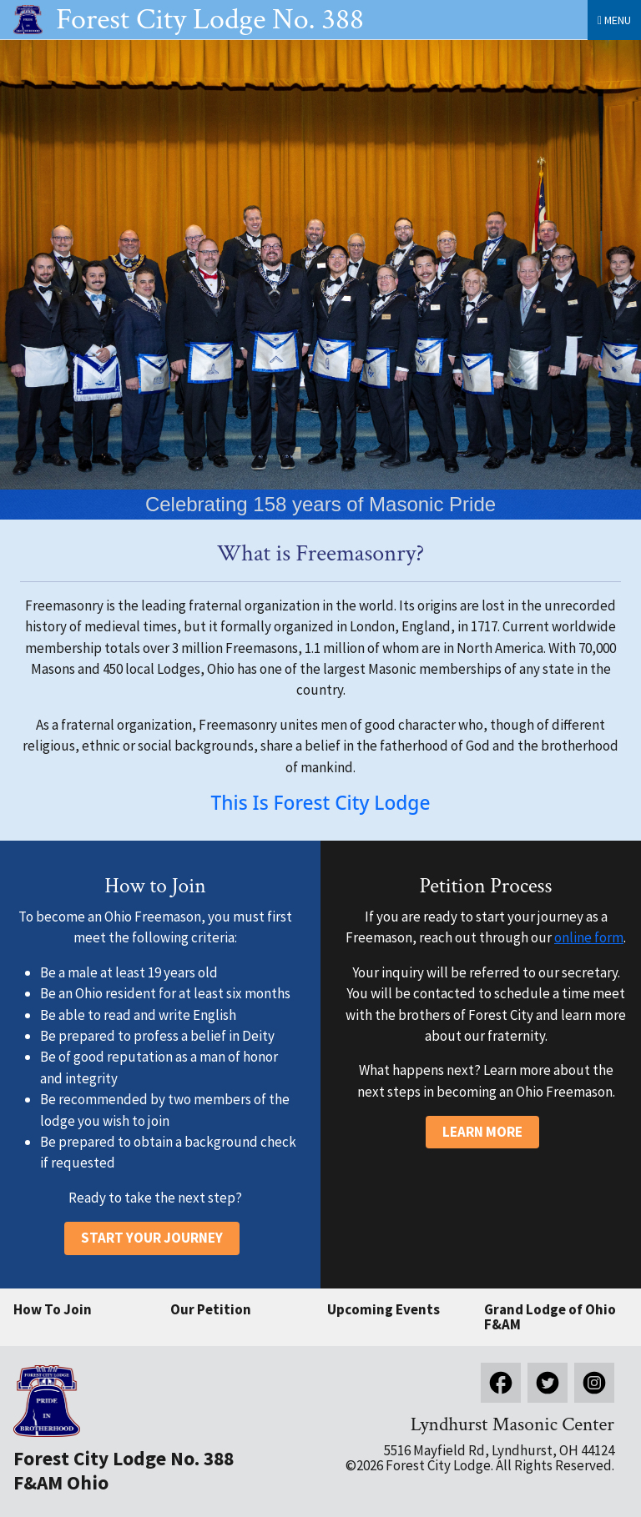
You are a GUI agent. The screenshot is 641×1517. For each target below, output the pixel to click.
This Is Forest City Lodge (321, 803)
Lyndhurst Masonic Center (512, 1424)
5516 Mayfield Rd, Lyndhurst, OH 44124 (499, 1450)
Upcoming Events (383, 1309)
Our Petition (210, 1309)
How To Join (52, 1309)
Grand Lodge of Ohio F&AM (550, 1317)
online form (588, 937)
